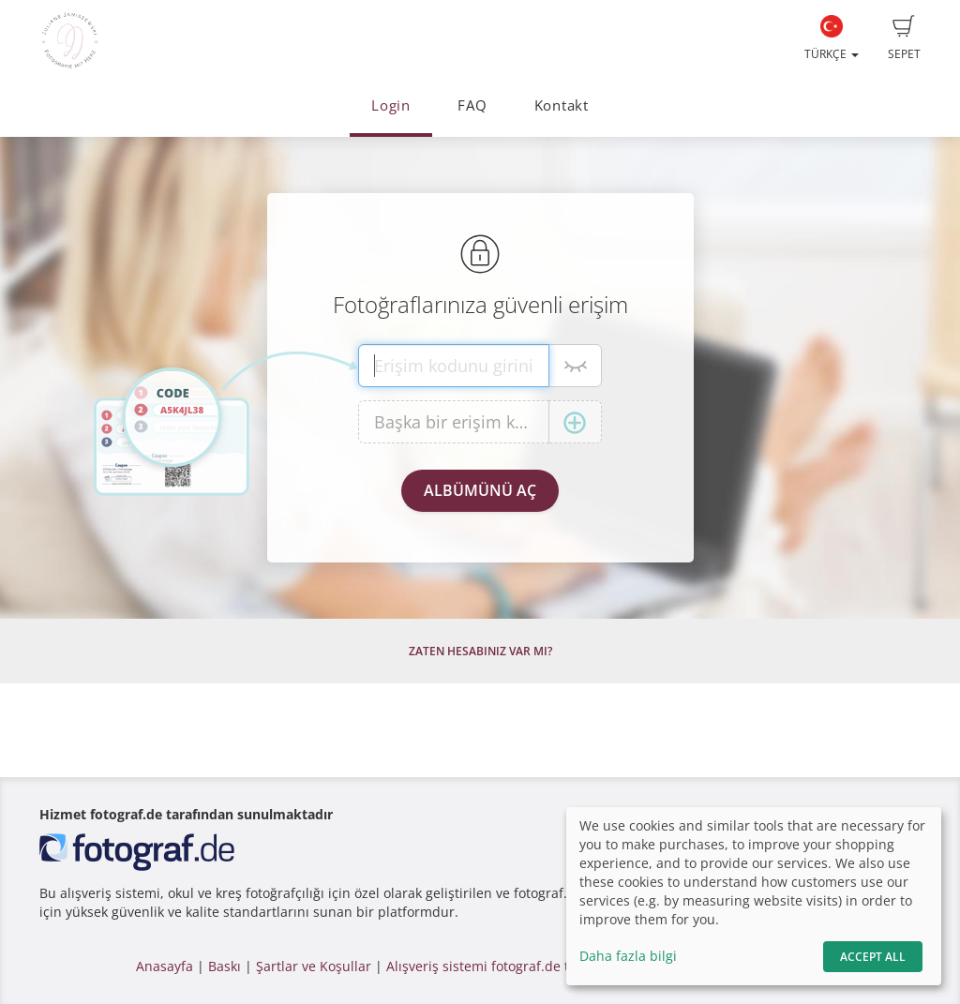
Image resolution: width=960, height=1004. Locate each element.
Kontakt (561, 105)
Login (391, 105)
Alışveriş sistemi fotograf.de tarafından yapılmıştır (543, 966)
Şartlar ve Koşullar (313, 966)
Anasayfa (164, 966)
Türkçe (831, 38)
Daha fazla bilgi (628, 956)
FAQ (472, 105)
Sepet (904, 38)
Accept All (873, 957)
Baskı (224, 966)
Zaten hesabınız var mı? (480, 651)
